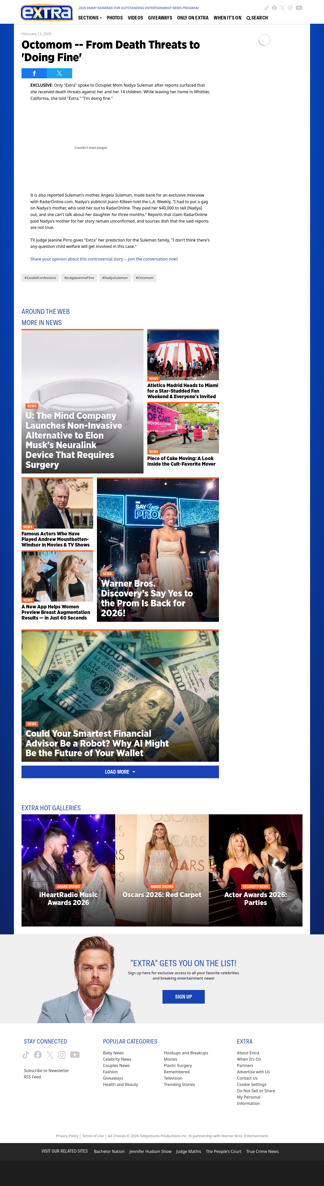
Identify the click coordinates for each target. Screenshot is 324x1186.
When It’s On (249, 1059)
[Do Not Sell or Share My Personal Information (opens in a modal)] (259, 1097)
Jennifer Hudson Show (151, 1151)
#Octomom (145, 277)
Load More (120, 772)
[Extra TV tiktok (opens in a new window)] (267, 8)
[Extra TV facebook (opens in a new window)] (274, 8)
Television (173, 1078)
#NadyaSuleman (115, 277)
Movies (170, 1059)
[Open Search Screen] (257, 18)
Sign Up (183, 997)
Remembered (177, 1072)
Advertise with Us (253, 1072)
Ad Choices (117, 1135)
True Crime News (262, 1151)
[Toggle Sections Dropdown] (90, 18)
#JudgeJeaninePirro (79, 277)
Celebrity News (117, 1059)
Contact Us (247, 1078)
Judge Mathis (188, 1151)
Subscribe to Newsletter (46, 1070)
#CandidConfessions (40, 277)
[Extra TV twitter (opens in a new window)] (282, 8)
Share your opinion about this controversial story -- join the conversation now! (104, 259)
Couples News (116, 1065)
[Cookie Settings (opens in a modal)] (251, 1084)
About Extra (248, 1053)
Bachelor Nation (109, 1151)
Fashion (110, 1072)
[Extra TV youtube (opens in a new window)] (299, 8)
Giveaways (113, 1078)
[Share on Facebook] (34, 73)
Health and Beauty (120, 1084)
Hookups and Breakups (186, 1053)
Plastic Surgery (178, 1065)
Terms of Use (93, 1135)
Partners (245, 1065)
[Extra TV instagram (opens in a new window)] (290, 8)
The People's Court (223, 1151)
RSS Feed (32, 1077)
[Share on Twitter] (59, 73)
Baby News (113, 1053)
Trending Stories (179, 1084)
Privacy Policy (67, 1135)
